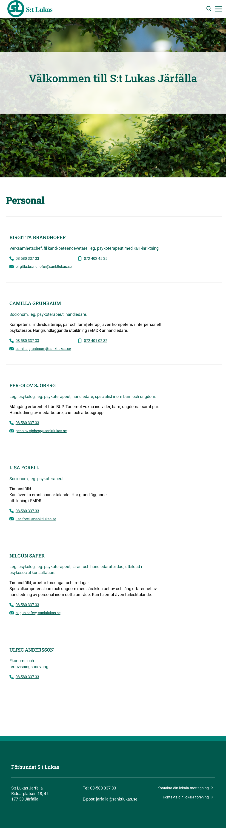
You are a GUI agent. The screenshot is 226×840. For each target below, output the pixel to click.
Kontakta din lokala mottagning (185, 788)
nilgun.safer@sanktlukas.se (38, 613)
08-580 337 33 (27, 258)
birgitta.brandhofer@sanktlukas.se (44, 266)
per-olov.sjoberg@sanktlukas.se (41, 431)
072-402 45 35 (95, 258)
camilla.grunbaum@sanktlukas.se (43, 349)
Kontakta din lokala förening (188, 797)
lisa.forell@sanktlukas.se (36, 519)
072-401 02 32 (95, 341)
